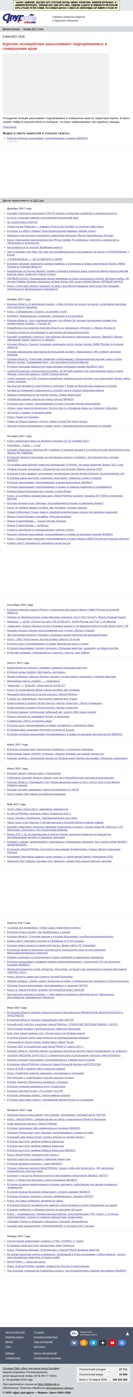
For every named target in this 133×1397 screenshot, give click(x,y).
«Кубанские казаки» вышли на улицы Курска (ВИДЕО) (40, 399)
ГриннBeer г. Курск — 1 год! (24, 445)
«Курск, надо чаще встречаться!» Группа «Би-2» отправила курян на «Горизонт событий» (62, 408)
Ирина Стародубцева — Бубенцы (27, 525)
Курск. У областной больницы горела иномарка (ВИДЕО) (42, 1179)
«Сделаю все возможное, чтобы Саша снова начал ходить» (44, 927)
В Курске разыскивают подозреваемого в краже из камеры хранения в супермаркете (59, 486)
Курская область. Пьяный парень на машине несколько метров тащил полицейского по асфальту (67, 1050)
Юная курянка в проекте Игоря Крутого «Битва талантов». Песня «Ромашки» (54, 703)
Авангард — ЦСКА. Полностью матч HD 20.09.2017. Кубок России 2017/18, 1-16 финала (61, 621)
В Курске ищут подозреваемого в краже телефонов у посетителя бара (50, 725)
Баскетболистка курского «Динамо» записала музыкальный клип (47, 667)
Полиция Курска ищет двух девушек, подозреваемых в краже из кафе (50, 1132)
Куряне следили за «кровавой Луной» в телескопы (38, 716)
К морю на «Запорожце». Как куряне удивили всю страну (42, 698)
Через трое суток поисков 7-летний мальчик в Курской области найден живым (55, 822)
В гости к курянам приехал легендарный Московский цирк (42, 217)
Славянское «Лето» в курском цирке (29, 720)
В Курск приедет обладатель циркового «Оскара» (37, 1081)
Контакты (39, 1346)
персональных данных (59, 1387)
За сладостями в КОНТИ (22, 222)
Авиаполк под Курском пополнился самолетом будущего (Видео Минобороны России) (60, 235)
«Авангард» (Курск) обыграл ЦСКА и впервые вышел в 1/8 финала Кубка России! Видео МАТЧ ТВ (67, 625)
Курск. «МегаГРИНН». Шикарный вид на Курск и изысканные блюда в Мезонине (56, 1119)
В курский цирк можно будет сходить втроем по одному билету (46, 1136)
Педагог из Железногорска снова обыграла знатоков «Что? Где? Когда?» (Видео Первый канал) (66, 617)
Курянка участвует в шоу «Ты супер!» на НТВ (35, 1090)
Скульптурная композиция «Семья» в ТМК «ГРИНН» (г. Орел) (45, 1240)
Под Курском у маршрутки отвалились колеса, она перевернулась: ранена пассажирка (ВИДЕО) (66, 1270)
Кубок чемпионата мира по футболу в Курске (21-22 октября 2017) (48, 440)
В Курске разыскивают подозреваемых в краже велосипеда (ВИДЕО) (49, 482)
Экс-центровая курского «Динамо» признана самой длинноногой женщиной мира (57, 634)
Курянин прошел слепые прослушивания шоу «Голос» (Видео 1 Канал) (51, 630)
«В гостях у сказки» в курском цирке (29, 412)
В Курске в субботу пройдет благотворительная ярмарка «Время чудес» (51, 230)
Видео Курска (11, 28)
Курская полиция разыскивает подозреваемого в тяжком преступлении (51, 1059)
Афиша (9, 1353)
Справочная (12, 1357)
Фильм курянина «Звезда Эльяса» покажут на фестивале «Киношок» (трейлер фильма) (61, 676)
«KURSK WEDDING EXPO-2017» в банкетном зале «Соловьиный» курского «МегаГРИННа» (64, 1055)
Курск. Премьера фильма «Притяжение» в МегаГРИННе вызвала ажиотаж (53, 1249)
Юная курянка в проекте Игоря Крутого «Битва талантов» (42, 707)
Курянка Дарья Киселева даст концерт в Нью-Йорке (39, 491)
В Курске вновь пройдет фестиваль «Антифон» (36, 672)
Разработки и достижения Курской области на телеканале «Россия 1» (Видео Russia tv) (61, 327)
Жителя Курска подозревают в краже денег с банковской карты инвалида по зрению (59, 425)
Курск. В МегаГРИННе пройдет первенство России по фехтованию (48, 1266)
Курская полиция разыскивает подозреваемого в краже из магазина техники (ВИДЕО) (60, 534)
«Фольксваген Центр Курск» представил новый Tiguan (40, 1042)
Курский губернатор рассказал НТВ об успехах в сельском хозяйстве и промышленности (62, 213)
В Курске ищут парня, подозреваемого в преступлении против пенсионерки (53, 403)
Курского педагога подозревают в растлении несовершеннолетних (48, 332)
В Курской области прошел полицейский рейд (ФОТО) (40, 1019)
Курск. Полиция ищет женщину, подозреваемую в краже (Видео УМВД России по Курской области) (68, 538)
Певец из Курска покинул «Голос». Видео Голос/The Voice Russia (47, 421)
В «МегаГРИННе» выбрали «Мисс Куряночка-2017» (39, 813)
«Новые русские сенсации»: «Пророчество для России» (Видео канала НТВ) (54, 469)
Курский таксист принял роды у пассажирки (34, 773)
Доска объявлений (45, 1353)
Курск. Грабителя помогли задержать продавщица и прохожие (45, 1073)
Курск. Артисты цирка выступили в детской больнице (40, 976)
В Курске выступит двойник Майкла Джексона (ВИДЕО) (41, 1150)
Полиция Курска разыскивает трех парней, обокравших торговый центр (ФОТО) (56, 1114)
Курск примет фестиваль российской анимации (36, 793)
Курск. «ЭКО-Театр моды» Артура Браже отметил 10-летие (43, 639)
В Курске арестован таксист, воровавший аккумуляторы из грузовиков (50, 1099)
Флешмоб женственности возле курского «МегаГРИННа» (42, 694)
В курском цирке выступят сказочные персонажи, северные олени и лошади (54, 477)
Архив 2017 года (33, 28)
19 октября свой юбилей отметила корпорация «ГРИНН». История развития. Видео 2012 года (65, 464)
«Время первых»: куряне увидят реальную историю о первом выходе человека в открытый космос (68, 980)
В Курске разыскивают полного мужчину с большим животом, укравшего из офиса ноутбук (63, 648)
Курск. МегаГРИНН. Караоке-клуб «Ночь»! (33, 1154)
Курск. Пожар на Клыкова (22, 416)
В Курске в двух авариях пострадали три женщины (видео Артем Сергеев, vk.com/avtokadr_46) (65, 473)
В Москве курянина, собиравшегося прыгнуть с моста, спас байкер (48, 652)
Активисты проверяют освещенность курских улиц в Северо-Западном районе (55, 390)
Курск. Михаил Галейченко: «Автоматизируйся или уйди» (42, 817)
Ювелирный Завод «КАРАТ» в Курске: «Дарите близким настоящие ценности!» (55, 753)
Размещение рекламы (47, 1357)
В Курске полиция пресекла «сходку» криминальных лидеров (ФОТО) (50, 1196)
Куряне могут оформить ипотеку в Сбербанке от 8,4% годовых (45, 940)
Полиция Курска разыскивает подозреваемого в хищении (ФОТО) (47, 985)
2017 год (38, 200)
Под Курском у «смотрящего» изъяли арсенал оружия (40, 1077)
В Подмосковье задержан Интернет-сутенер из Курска (40, 729)
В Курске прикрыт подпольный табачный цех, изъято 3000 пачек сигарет (51, 711)
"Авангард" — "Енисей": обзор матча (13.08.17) (36, 685)
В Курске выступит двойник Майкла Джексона (35, 1141)
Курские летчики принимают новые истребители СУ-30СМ (43, 789)
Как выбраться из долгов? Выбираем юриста (35, 247)
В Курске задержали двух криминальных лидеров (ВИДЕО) (43, 1128)
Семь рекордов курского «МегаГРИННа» (32, 1123)
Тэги (8, 1346)
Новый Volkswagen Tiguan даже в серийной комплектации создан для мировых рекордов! (62, 512)
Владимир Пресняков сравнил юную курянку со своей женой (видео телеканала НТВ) (60, 856)
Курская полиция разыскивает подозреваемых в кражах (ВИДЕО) (47, 138)
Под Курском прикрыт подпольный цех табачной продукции (43, 1028)
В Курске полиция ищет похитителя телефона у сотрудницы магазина (50, 749)
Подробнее (9, 126)
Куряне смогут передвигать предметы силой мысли (39, 543)
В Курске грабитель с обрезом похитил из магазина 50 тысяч (44, 1209)
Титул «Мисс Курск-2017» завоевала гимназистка (37, 809)
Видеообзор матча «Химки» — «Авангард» (33, 680)
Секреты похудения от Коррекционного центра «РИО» (40, 529)
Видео (9, 1341)
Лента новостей (15, 1332)
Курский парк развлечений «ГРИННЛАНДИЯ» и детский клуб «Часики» (51, 1225)
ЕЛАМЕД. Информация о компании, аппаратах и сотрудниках (45, 315)
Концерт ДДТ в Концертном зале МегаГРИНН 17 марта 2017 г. (45, 1046)
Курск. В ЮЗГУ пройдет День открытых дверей (36, 1068)
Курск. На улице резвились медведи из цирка (35, 1200)
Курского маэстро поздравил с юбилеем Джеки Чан (39, 1159)
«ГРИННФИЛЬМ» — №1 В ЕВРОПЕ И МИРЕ (34, 259)
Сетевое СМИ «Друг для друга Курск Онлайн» (31, 1368)
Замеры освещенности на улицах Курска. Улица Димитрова (44, 394)
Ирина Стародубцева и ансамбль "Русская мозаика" (39, 516)
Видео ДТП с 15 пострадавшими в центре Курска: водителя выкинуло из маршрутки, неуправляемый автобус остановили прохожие (59, 836)
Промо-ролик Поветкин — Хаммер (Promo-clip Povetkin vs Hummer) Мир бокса (55, 226)
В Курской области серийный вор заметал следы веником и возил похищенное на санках (62, 1205)
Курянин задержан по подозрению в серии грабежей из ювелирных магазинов (55, 957)
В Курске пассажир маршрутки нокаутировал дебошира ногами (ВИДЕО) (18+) (55, 366)
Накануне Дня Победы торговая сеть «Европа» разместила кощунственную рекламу (59, 861)
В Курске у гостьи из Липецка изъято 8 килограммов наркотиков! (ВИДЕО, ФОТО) (57, 1175)
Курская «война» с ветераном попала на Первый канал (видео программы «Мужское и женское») (67, 758)
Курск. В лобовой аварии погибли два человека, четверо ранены (47, 507)
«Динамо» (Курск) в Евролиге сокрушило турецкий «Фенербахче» (47, 1221)
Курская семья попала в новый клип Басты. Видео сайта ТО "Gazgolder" (51, 945)
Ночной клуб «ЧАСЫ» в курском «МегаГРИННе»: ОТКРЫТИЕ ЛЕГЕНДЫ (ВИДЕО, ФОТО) (62, 1024)
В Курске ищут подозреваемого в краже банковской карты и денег (48, 643)
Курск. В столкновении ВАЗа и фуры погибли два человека (43, 689)
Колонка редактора (45, 1336)
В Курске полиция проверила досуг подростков (36, 1086)
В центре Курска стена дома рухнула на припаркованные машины (48, 1037)
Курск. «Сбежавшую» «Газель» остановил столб (37, 311)
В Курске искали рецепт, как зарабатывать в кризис (38, 932)
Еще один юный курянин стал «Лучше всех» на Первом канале (46, 1033)
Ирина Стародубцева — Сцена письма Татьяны (36, 520)
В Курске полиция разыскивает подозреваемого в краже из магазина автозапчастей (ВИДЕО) (64, 734)
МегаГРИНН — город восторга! (26, 1261)
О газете (39, 1332)
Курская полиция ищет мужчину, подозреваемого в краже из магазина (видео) (55, 503)
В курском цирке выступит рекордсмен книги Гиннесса (40, 1245)
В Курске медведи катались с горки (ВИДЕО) (34, 1163)
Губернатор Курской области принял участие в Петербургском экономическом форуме (60, 777)
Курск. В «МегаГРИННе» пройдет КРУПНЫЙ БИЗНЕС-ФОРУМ (45, 989)
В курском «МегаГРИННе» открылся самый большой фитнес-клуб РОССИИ (54, 1064)
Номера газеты (14, 1336)
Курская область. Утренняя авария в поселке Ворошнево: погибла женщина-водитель (60, 936)
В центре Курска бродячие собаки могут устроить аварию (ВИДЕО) (48, 1191)
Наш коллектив (43, 1341)
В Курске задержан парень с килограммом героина (38, 1095)
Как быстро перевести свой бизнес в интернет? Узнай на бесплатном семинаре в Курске (62, 385)
